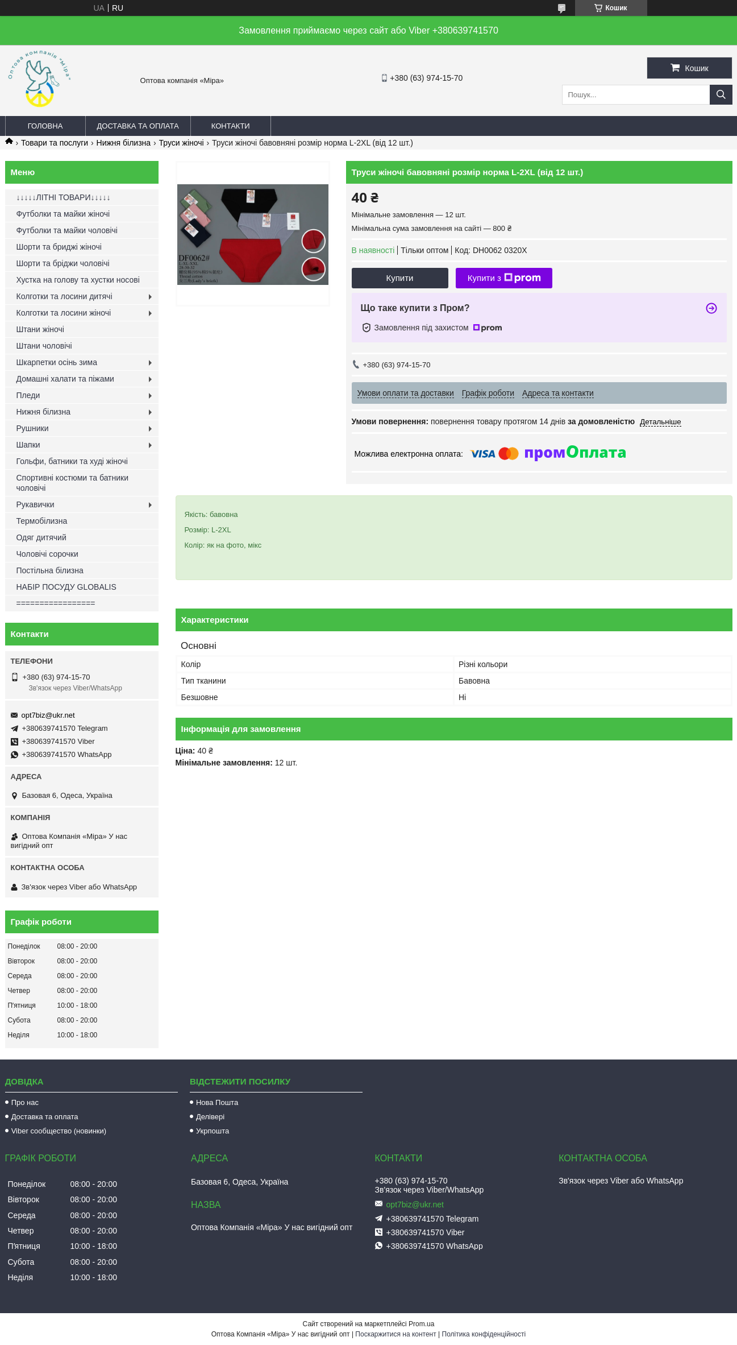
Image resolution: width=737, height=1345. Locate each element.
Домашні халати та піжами (65, 378)
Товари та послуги (54, 142)
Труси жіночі (181, 142)
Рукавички (35, 504)
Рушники (32, 428)
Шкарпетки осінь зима (56, 362)
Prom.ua (421, 1324)
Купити (400, 278)
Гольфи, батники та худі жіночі (72, 461)
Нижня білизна (124, 142)
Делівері (210, 1116)
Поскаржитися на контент (395, 1334)
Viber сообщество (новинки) (58, 1131)
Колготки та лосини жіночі (63, 312)
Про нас (25, 1102)
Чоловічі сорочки (47, 553)
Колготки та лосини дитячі (64, 296)
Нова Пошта (217, 1102)
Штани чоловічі (44, 345)
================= (55, 603)
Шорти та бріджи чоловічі (63, 263)
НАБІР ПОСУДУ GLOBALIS (66, 586)
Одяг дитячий (41, 537)
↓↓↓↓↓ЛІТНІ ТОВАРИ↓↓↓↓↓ (63, 197)
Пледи (28, 395)
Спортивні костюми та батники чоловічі (72, 483)
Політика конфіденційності (484, 1334)
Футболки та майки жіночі (63, 213)
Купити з (504, 278)
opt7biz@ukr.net (48, 715)
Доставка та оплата (138, 126)
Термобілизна (42, 520)
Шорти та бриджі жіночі (59, 246)
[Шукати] (721, 95)
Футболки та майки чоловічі (67, 230)
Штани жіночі (40, 329)
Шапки (28, 444)
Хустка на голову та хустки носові (78, 279)
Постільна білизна (50, 570)
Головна (45, 126)
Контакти (230, 126)
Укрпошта (212, 1131)
